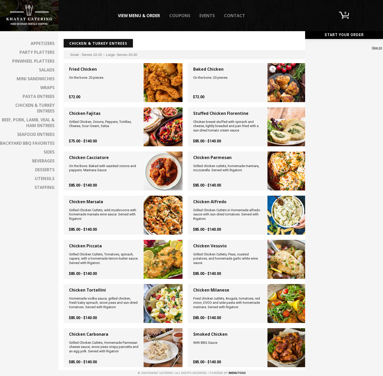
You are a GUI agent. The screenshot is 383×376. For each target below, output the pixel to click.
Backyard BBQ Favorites (27, 143)
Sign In (377, 48)
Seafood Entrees (36, 134)
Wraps (47, 87)
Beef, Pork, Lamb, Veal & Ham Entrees (28, 122)
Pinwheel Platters (33, 61)
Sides (49, 152)
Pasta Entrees (39, 96)
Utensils (45, 178)
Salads (47, 70)
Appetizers (43, 43)
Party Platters (37, 52)
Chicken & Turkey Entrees (35, 108)
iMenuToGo (237, 373)
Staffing (45, 187)
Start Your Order (344, 35)
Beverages (43, 161)
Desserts (45, 170)
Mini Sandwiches (36, 79)
